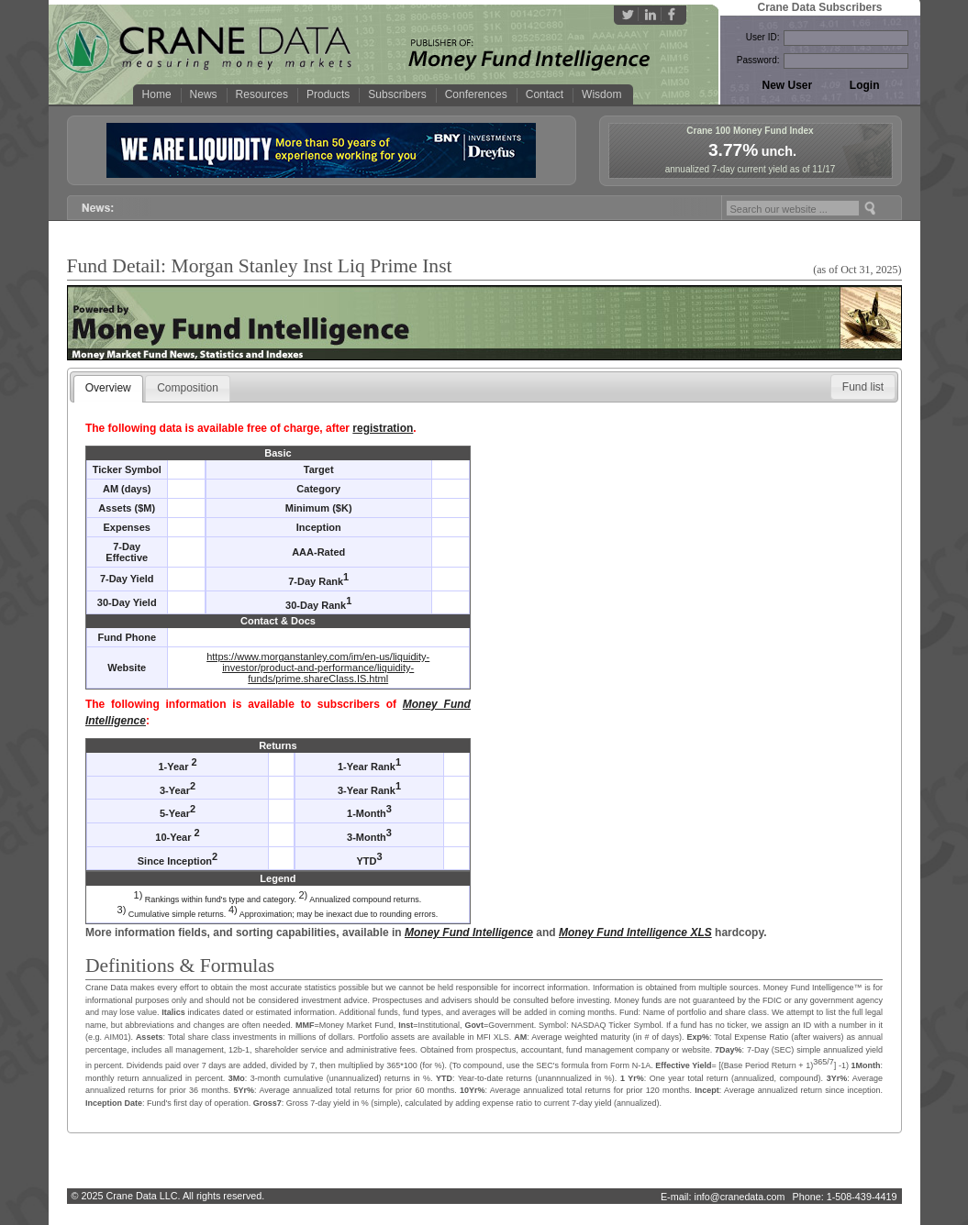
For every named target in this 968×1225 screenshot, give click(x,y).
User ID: (763, 37)
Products (328, 94)
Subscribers (397, 94)
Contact (544, 94)
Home (157, 94)
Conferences (476, 94)
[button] (863, 387)
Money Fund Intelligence (469, 932)
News (203, 94)
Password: (758, 60)
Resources (262, 94)
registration (382, 428)
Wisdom (601, 94)
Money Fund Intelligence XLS (635, 932)
